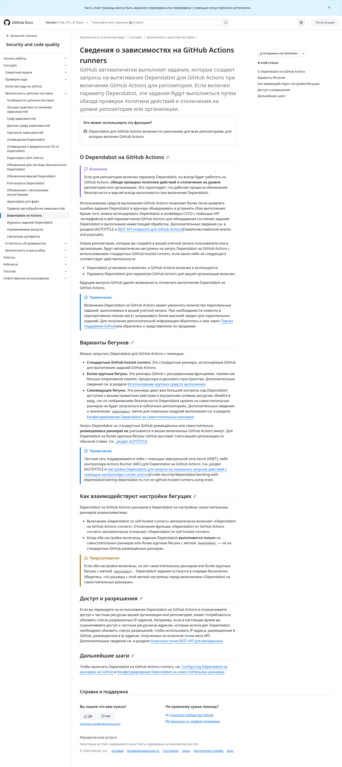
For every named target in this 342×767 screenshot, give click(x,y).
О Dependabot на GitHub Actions (124, 157)
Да (88, 716)
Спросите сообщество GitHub (189, 715)
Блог (230, 751)
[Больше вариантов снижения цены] (303, 53)
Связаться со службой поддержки (193, 721)
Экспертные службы (209, 751)
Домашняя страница (21, 36)
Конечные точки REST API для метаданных (187, 641)
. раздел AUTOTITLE (131, 441)
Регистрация (325, 22)
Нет (106, 716)
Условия (117, 751)
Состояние (171, 751)
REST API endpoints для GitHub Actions (150, 229)
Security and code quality (33, 44)
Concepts (135, 37)
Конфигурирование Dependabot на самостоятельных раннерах (140, 416)
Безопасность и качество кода (102, 37)
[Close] (329, 7)
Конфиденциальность (143, 751)
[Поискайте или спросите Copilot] (159, 22)
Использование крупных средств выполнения (166, 384)
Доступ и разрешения (111, 598)
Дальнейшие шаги (107, 655)
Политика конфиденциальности (100, 724)
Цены (186, 751)
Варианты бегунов (107, 342)
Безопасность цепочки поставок (171, 37)
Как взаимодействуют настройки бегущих (138, 496)
